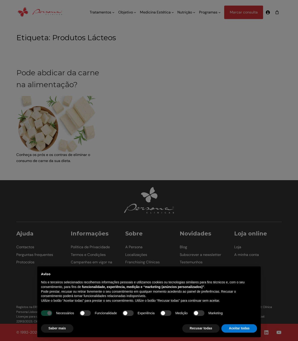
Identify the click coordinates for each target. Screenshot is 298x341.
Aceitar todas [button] (239, 328)
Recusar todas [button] (201, 328)
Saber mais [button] (57, 328)
